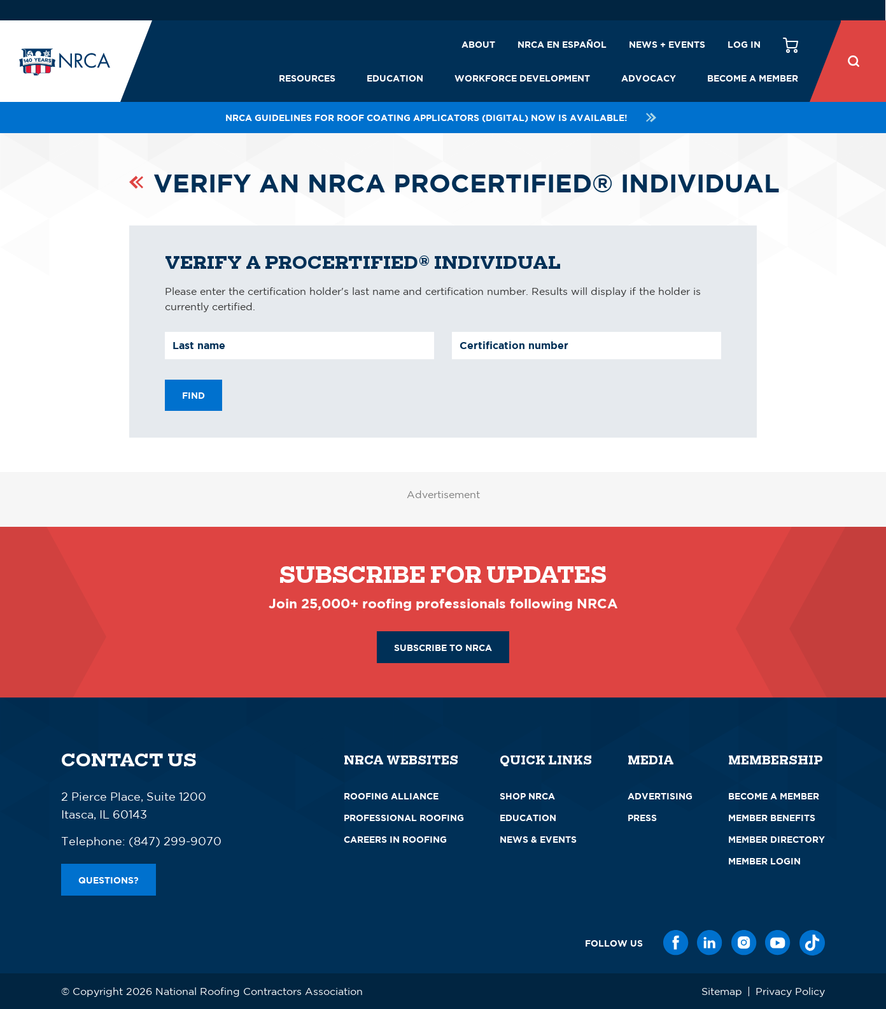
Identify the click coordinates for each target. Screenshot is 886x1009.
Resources (307, 78)
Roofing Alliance (391, 796)
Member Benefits (771, 817)
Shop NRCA (527, 796)
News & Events (538, 839)
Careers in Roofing (395, 839)
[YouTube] (778, 942)
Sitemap (721, 991)
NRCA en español (562, 44)
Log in (744, 44)
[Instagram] (744, 942)
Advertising (660, 796)
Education (395, 78)
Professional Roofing (404, 817)
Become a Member (752, 78)
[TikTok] (812, 942)
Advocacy (648, 78)
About (478, 44)
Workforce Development (522, 78)
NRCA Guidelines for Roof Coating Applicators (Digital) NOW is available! (442, 117)
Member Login (764, 860)
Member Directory (776, 839)
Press (642, 817)
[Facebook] (676, 942)
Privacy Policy (790, 991)
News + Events (667, 44)
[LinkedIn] (709, 942)
